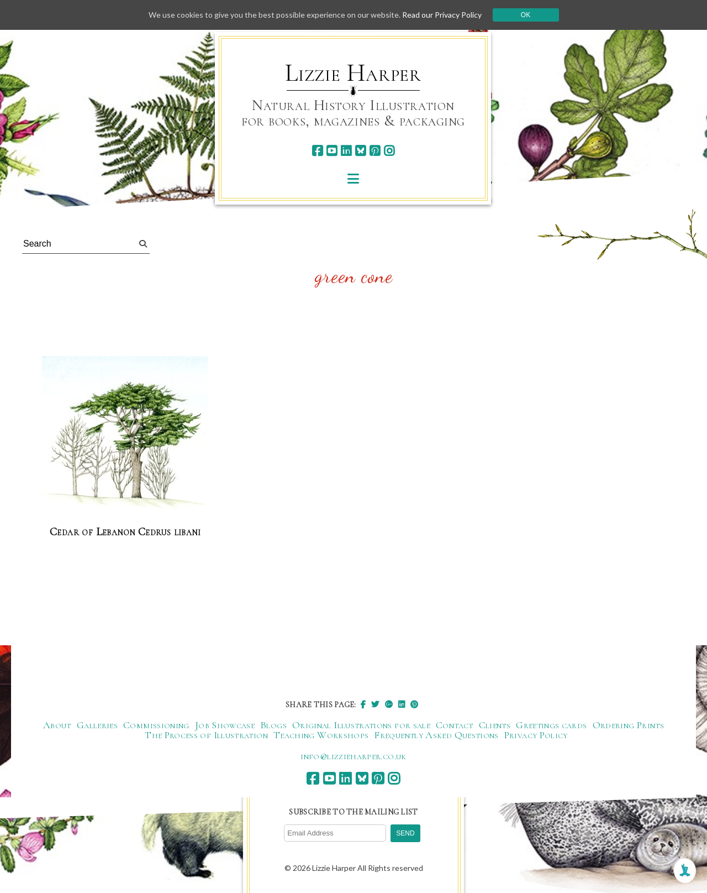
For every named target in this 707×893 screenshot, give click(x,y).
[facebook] (317, 150)
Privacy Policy (536, 735)
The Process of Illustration (206, 735)
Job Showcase (225, 725)
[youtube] (331, 150)
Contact (454, 725)
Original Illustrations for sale (361, 725)
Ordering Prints (628, 725)
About (57, 725)
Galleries (97, 725)
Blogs (273, 725)
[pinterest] (375, 150)
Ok (525, 15)
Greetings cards (551, 725)
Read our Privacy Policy (442, 14)
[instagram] (389, 150)
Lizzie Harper (353, 73)
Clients (495, 725)
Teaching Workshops (320, 735)
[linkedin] (346, 150)
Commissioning (156, 725)
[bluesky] (360, 150)
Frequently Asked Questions (436, 735)
